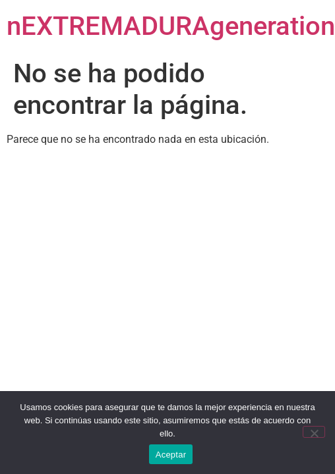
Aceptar (171, 455)
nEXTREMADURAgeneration (171, 26)
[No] (314, 432)
